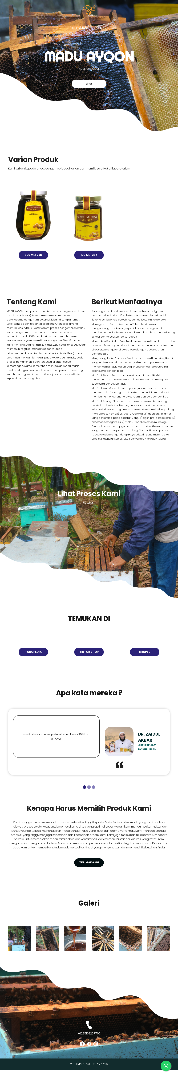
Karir (102, 28)
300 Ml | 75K (33, 259)
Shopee (144, 657)
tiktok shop (89, 657)
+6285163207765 (89, 1042)
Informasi (80, 28)
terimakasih (89, 868)
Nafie (104, 1072)
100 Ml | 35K (89, 259)
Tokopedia (33, 657)
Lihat (89, 85)
